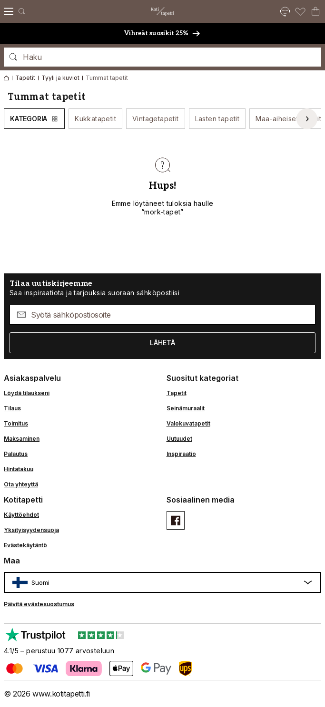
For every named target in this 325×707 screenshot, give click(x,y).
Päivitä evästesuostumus (39, 604)
